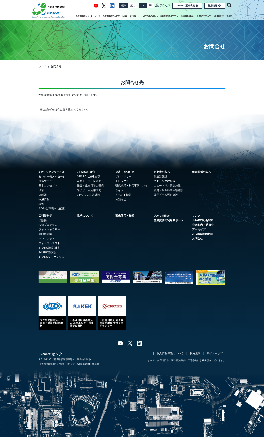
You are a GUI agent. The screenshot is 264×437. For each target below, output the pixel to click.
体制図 (43, 194)
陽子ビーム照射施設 (166, 194)
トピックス (122, 181)
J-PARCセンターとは (88, 16)
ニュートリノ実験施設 (167, 185)
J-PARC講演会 (47, 252)
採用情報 (214, 5)
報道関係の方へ (169, 16)
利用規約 (195, 353)
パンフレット (47, 238)
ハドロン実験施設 (164, 181)
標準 (123, 5)
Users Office (162, 215)
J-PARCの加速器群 (88, 176)
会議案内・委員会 (203, 224)
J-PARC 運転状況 (187, 5)
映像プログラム (48, 224)
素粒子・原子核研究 (89, 181)
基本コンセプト (48, 185)
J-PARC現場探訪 (202, 220)
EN (150, 5)
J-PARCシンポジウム (51, 256)
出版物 (43, 220)
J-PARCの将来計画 (88, 194)
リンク (196, 215)
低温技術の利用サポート (168, 220)
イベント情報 (123, 194)
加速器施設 (160, 176)
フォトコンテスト (49, 243)
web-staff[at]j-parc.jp (88, 364)
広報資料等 (187, 16)
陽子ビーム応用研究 (89, 190)
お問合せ (197, 238)
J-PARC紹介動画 (202, 234)
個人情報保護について (170, 353)
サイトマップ (215, 353)
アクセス (165, 5)
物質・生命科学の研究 (90, 185)
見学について (203, 16)
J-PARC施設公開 (49, 247)
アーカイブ (199, 229)
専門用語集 (45, 234)
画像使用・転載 (223, 16)
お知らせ (120, 199)
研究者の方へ (150, 16)
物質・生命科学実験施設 (168, 190)
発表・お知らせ (131, 16)
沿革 (41, 190)
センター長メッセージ (52, 176)
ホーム (43, 66)
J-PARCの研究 (111, 16)
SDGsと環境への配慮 (52, 208)
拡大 (132, 5)
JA (143, 5)
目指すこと (45, 181)
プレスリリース (124, 176)
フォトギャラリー (49, 229)
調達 (41, 203)
